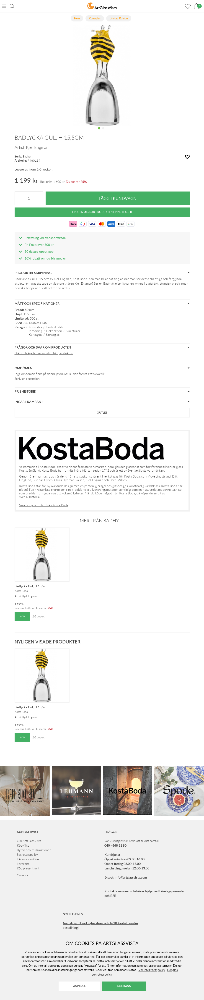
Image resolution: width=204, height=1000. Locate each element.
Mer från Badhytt (102, 520)
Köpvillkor (24, 845)
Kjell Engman (37, 147)
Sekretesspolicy (27, 854)
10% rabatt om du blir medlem (46, 258)
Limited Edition (56, 327)
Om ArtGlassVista (29, 841)
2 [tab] (103, 131)
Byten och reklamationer (34, 850)
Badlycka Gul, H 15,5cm (31, 586)
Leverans (23, 864)
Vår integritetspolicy (152, 970)
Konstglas (35, 327)
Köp (22, 616)
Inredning (35, 331)
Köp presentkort (28, 868)
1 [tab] (99, 131)
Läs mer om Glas (28, 859)
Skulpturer (73, 331)
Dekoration (54, 331)
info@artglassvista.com (131, 877)
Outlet (102, 413)
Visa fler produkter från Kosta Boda (43, 505)
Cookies (22, 875)
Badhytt (28, 156)
